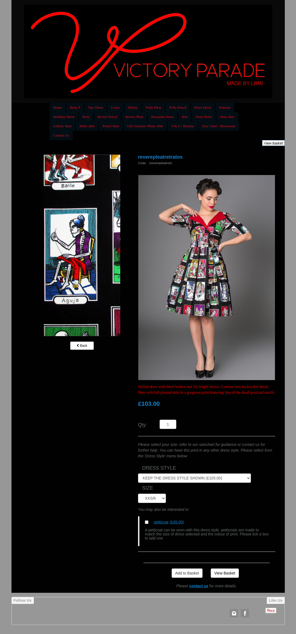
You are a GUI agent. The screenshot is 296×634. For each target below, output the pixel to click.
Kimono (225, 107)
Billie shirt (87, 126)
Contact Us (61, 135)
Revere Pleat (134, 117)
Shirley (133, 107)
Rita (185, 117)
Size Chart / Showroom (218, 126)
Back (82, 346)
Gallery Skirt (62, 126)
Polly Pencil (177, 107)
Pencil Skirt (110, 126)
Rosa (86, 117)
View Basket (224, 573)
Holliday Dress (64, 117)
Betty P (75, 107)
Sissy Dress (204, 117)
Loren (115, 107)
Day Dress (95, 107)
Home (57, 107)
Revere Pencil (108, 117)
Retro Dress (202, 107)
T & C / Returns (182, 126)
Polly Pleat (153, 107)
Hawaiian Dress (162, 117)
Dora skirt (227, 117)
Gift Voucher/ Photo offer (145, 126)
